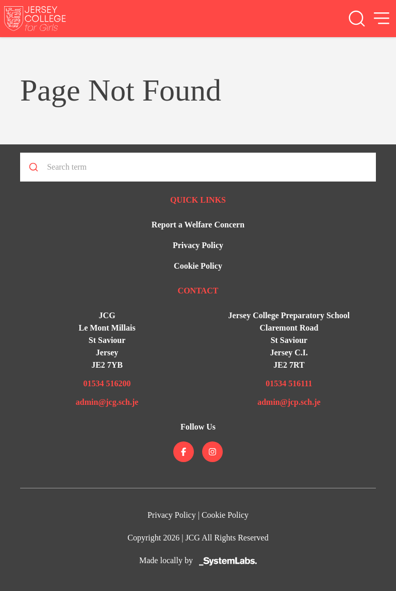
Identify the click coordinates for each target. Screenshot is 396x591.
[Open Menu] (381, 18)
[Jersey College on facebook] (183, 451)
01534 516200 (107, 383)
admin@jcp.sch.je (288, 402)
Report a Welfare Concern (198, 224)
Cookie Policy (198, 265)
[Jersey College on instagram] (212, 451)
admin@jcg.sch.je (107, 402)
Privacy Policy (198, 245)
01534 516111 (289, 383)
